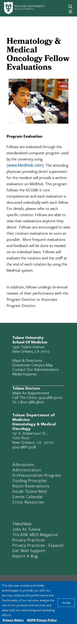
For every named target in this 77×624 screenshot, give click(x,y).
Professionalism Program (36, 475)
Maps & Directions (27, 360)
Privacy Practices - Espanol (38, 545)
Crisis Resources (28, 502)
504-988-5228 (24, 447)
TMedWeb (22, 524)
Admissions (23, 464)
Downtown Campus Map (32, 365)
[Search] (70, 6)
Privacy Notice (13, 620)
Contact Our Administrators (35, 369)
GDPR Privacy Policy (42, 620)
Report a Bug (25, 556)
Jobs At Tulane (26, 529)
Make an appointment (30, 393)
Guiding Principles (29, 480)
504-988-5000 (51, 397)
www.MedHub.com (25, 165)
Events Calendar (27, 496)
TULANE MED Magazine (35, 534)
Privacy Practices (28, 540)
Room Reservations (30, 486)
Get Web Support (29, 550)
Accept (66, 602)
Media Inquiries (24, 374)
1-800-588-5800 (31, 402)
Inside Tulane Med (29, 491)
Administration (26, 470)
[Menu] (70, 11)
